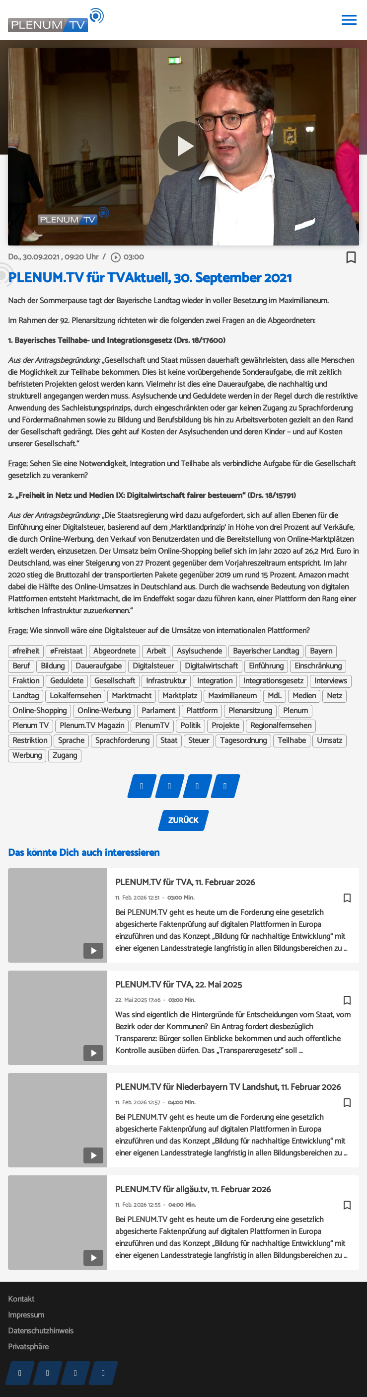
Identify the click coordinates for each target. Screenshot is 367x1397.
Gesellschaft (114, 681)
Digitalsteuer (153, 666)
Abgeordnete (114, 651)
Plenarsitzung (250, 711)
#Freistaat (66, 651)
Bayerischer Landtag (266, 651)
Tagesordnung (243, 741)
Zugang (65, 755)
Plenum (295, 711)
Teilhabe (292, 741)
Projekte (225, 726)
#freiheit (25, 651)
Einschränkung (318, 666)
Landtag (25, 696)
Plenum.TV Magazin (92, 726)
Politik (190, 726)
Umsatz (329, 741)
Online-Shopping (39, 711)
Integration (214, 681)
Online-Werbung (104, 711)
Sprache (71, 741)
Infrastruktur (166, 681)
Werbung (27, 755)
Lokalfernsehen (75, 696)
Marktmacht (131, 696)
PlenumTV (152, 726)
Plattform (202, 711)
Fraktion (25, 681)
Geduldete (66, 681)
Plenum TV (30, 726)
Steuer (198, 741)
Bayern (321, 651)
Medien (304, 696)
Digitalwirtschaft (211, 666)
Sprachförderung (122, 741)
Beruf (21, 666)
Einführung (266, 666)
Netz (334, 696)
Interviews (330, 681)
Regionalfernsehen (280, 726)
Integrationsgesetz (273, 681)
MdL (275, 696)
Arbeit (156, 651)
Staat (168, 741)
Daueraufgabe (98, 666)
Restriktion (29, 741)
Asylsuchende (199, 651)
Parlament (158, 711)
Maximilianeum (232, 696)
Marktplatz (179, 696)
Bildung (53, 666)
